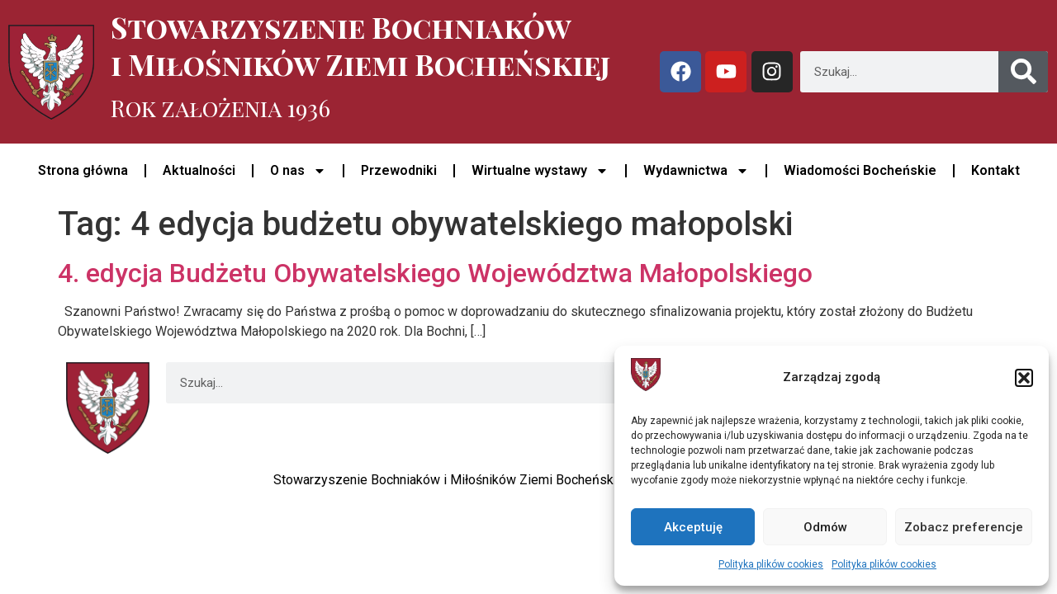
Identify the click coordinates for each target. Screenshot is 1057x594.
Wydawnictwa (696, 171)
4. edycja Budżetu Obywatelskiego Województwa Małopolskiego (435, 273)
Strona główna (83, 170)
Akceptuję (693, 527)
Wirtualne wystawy (540, 171)
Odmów (825, 527)
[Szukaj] (1023, 71)
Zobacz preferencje (963, 527)
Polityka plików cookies (770, 564)
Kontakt (995, 170)
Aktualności (199, 170)
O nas (298, 171)
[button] (1024, 378)
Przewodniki (399, 170)
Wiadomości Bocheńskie (860, 170)
